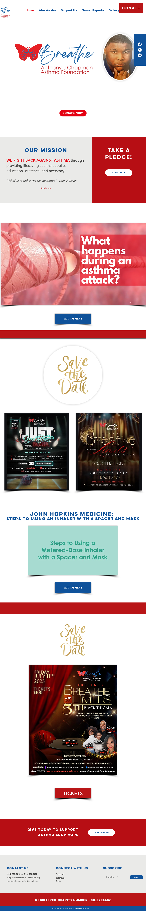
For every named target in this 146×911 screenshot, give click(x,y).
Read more (46, 188)
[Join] (136, 877)
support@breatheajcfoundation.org (23, 878)
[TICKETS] (73, 793)
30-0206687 (101, 900)
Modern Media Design (82, 908)
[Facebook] (140, 44)
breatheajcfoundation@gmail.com (23, 881)
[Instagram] (140, 50)
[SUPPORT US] (118, 172)
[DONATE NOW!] (73, 113)
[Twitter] (140, 55)
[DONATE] (131, 8)
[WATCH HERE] (73, 319)
